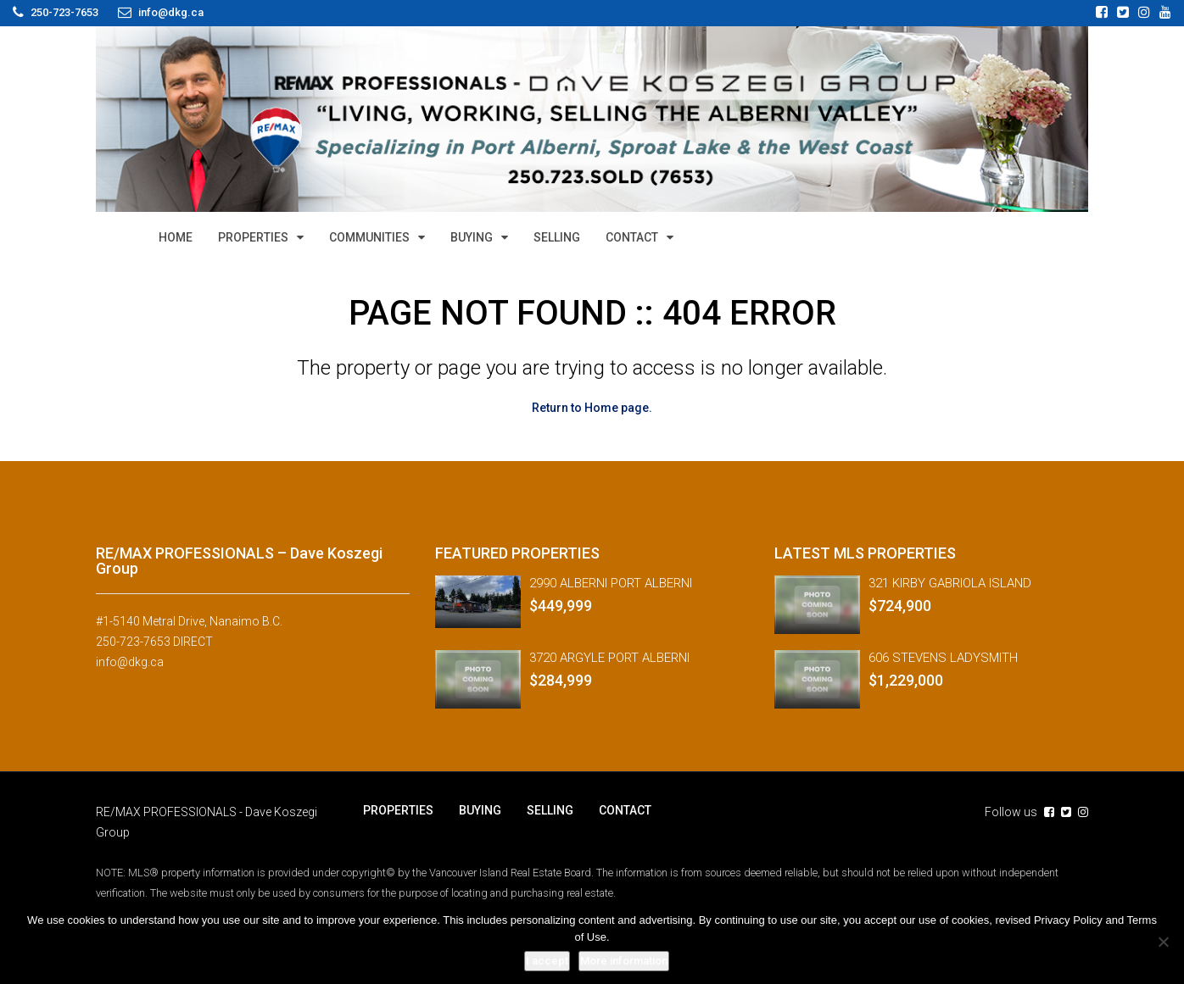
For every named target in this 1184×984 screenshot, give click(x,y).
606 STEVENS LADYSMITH (943, 657)
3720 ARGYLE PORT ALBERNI (609, 657)
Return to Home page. (592, 407)
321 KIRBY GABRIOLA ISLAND (949, 583)
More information (623, 960)
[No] (1162, 941)
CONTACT (632, 237)
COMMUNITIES (369, 237)
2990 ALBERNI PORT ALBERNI (610, 583)
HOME (176, 237)
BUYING (471, 237)
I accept (547, 960)
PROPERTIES (253, 237)
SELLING (556, 237)
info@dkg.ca (130, 662)
